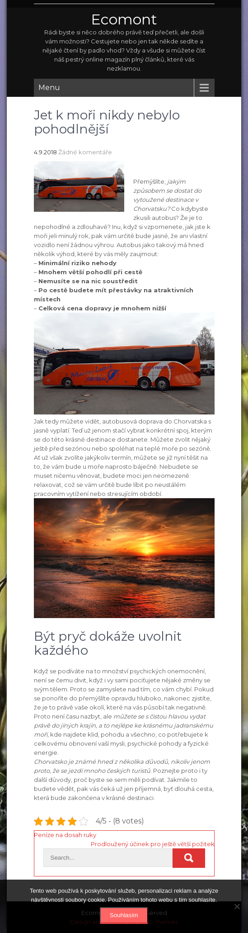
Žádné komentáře (85, 152)
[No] (236, 906)
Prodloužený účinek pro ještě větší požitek (153, 843)
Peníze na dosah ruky (65, 834)
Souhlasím (124, 915)
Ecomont (124, 19)
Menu (49, 87)
